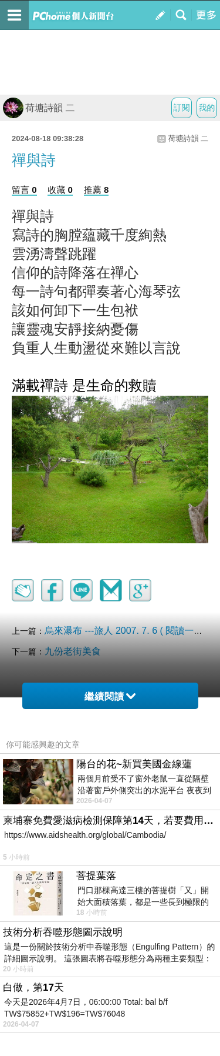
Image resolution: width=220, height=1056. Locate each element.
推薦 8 (96, 190)
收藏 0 (60, 190)
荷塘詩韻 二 (39, 108)
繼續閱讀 (110, 696)
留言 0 (24, 190)
